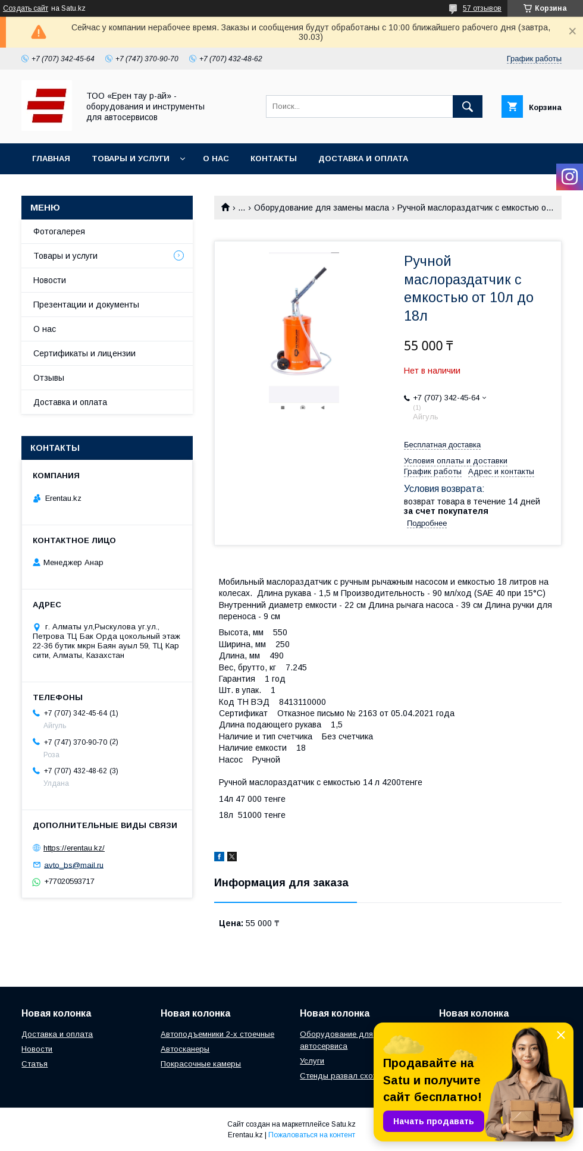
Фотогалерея (59, 231)
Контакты (273, 158)
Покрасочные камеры (201, 1063)
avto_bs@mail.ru (74, 864)
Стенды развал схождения (350, 1075)
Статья (34, 1063)
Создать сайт (25, 8)
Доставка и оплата (363, 158)
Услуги (312, 1060)
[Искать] (467, 106)
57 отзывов (482, 8)
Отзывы (48, 377)
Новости (49, 280)
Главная (51, 158)
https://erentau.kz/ (74, 847)
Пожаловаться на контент (311, 1135)
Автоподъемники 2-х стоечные (217, 1034)
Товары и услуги (131, 158)
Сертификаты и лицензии (84, 353)
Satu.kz (343, 1124)
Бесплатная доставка (442, 444)
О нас (216, 158)
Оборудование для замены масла (321, 207)
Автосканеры (185, 1049)
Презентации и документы (86, 304)
